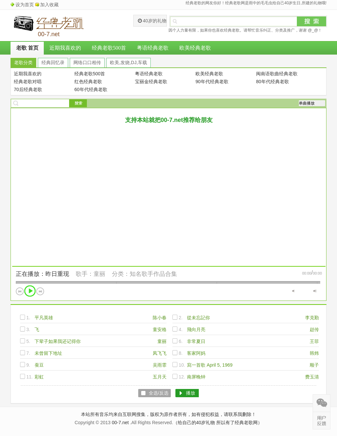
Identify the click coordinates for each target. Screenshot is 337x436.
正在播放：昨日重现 (42, 274)
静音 (293, 291)
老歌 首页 (27, 48)
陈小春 (160, 317)
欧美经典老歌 (195, 48)
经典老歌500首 (109, 48)
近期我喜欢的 (65, 48)
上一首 (20, 291)
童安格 (160, 329)
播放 (30, 291)
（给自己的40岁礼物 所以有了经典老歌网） (217, 422)
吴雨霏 (160, 365)
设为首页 (24, 4)
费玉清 (312, 376)
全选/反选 (158, 393)
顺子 (314, 365)
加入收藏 (49, 4)
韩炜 (314, 353)
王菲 (314, 341)
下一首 (40, 291)
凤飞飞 (160, 353)
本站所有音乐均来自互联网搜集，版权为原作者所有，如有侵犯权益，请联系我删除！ (168, 414)
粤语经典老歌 (152, 48)
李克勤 (312, 317)
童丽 (99, 274)
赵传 (314, 329)
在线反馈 (321, 420)
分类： (121, 274)
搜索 (311, 21)
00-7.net (120, 422)
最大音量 (314, 291)
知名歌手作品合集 (153, 274)
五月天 (160, 376)
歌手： (84, 274)
